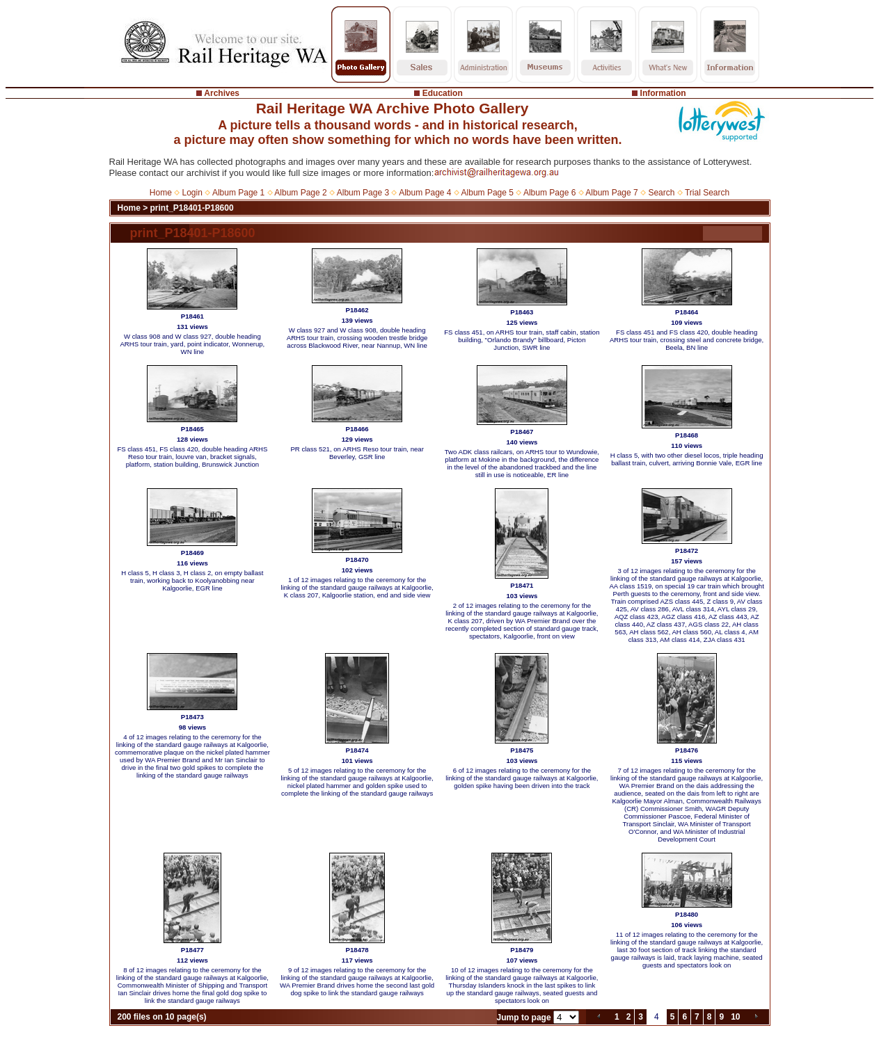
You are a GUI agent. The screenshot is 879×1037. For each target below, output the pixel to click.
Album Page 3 (363, 193)
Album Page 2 (300, 193)
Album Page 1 (238, 193)
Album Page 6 (549, 193)
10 (735, 1017)
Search (661, 193)
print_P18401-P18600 (192, 208)
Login (192, 193)
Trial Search (707, 193)
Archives (221, 93)
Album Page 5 (487, 193)
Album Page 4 (425, 193)
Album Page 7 (611, 193)
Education (442, 93)
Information (663, 93)
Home (161, 193)
